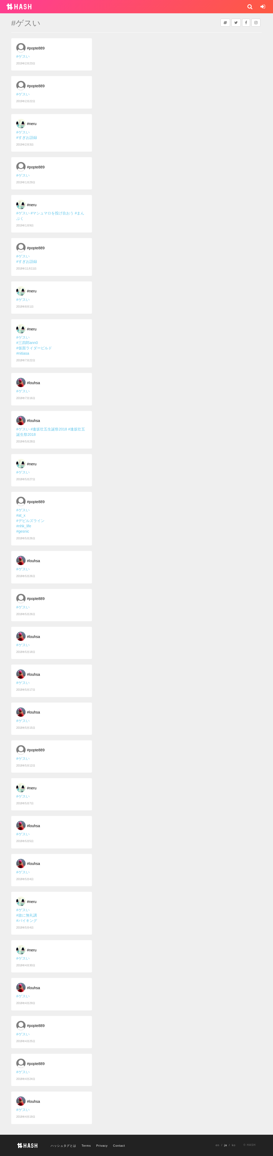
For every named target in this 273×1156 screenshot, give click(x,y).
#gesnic (22, 531)
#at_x (20, 515)
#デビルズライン (30, 521)
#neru (32, 124)
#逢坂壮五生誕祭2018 (49, 429)
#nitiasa (22, 353)
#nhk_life (23, 526)
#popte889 (36, 48)
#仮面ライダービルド (34, 348)
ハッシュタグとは (63, 1145)
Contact (119, 1145)
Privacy (102, 1145)
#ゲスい (23, 56)
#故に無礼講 (26, 915)
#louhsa (33, 383)
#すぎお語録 (26, 137)
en (217, 1145)
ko (234, 1145)
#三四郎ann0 (27, 343)
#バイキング (26, 920)
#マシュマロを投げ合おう (52, 213)
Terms (86, 1145)
